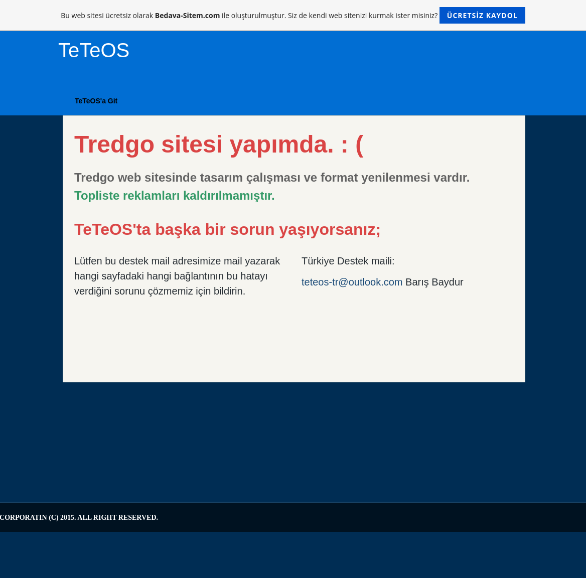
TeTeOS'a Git (96, 101)
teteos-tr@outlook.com (352, 281)
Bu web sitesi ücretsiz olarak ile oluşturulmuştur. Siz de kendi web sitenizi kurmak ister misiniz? (293, 15)
